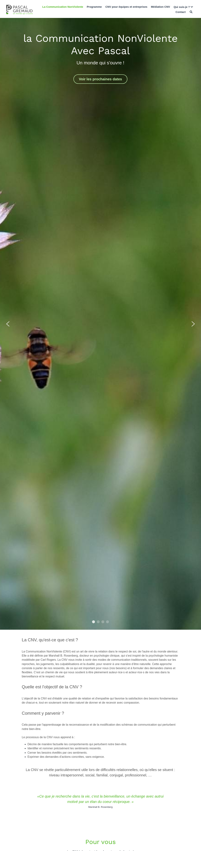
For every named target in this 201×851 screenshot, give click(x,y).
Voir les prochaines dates (100, 79)
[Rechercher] (191, 12)
